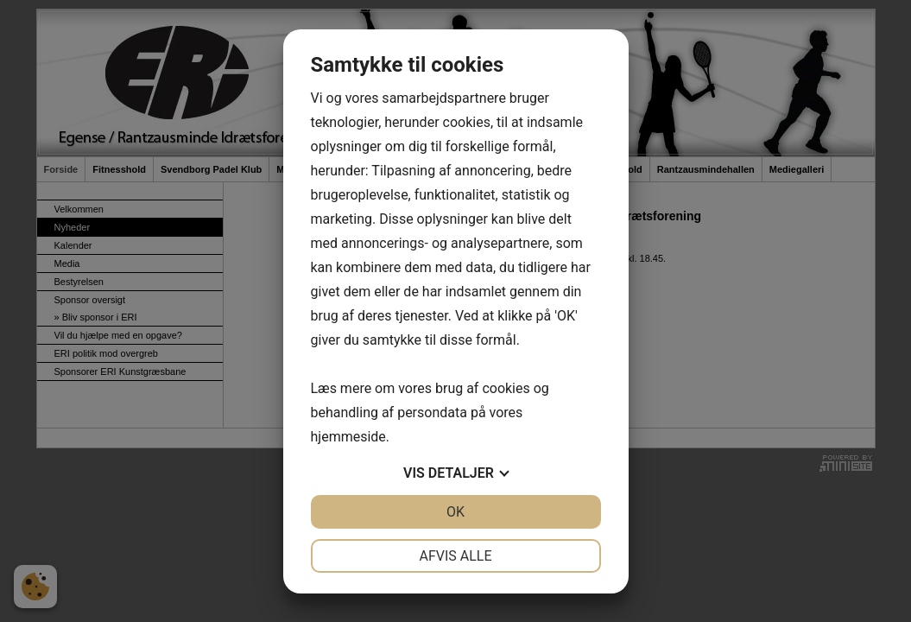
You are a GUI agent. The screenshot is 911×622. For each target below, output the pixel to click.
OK (455, 512)
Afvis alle (455, 556)
